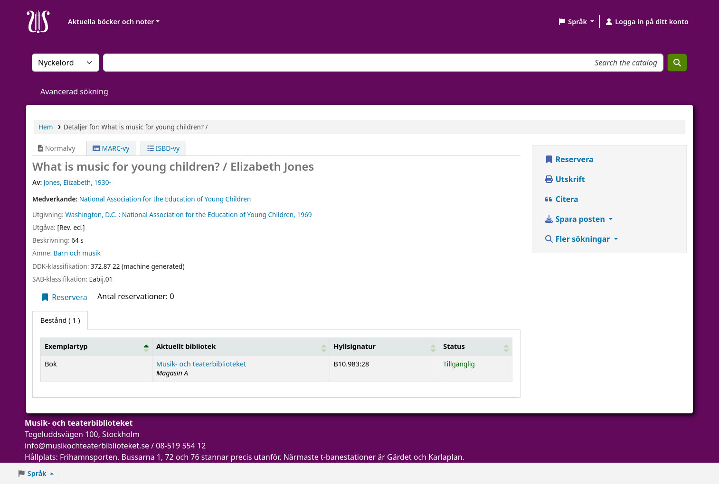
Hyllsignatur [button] (355, 346)
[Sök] (677, 63)
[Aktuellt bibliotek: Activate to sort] (241, 346)
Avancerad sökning (74, 91)
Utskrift (564, 179)
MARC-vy (111, 148)
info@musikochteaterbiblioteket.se (87, 445)
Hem (45, 126)
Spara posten (575, 219)
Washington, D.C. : (92, 214)
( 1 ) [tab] (60, 320)
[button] (576, 22)
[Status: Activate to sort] (475, 346)
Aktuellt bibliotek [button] (186, 346)
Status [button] (454, 346)
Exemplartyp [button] (66, 346)
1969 (304, 214)
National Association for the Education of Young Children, (208, 214)
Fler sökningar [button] (578, 239)
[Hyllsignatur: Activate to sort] (384, 346)
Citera (561, 199)
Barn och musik (77, 252)
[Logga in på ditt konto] (646, 22)
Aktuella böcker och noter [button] (111, 21)
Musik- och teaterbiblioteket (201, 363)
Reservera (63, 297)
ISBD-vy (163, 148)
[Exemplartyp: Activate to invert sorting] (96, 346)
